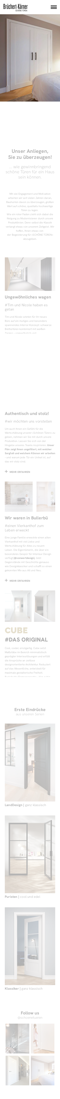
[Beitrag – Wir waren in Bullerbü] (30, 532)
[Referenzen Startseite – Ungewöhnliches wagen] (30, 303)
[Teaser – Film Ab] (30, 415)
